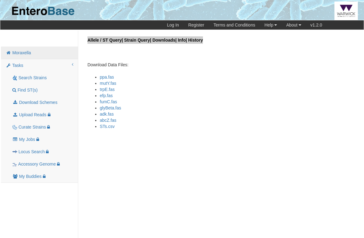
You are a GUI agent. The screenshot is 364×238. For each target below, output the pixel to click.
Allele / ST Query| (105, 40)
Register (196, 25)
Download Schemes (34, 102)
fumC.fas (108, 101)
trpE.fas (107, 89)
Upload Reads (31, 114)
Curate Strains (31, 127)
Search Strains (29, 77)
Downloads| (164, 40)
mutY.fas (108, 83)
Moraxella (18, 52)
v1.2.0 (316, 25)
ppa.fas (107, 77)
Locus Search (30, 151)
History (195, 40)
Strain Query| (137, 40)
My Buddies (29, 176)
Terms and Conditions (234, 25)
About (293, 25)
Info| (182, 40)
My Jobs (25, 139)
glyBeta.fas (110, 107)
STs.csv (107, 126)
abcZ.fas (108, 120)
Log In (173, 25)
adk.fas (107, 114)
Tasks (39, 65)
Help (271, 25)
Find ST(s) (25, 90)
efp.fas (106, 95)
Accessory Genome (36, 164)
